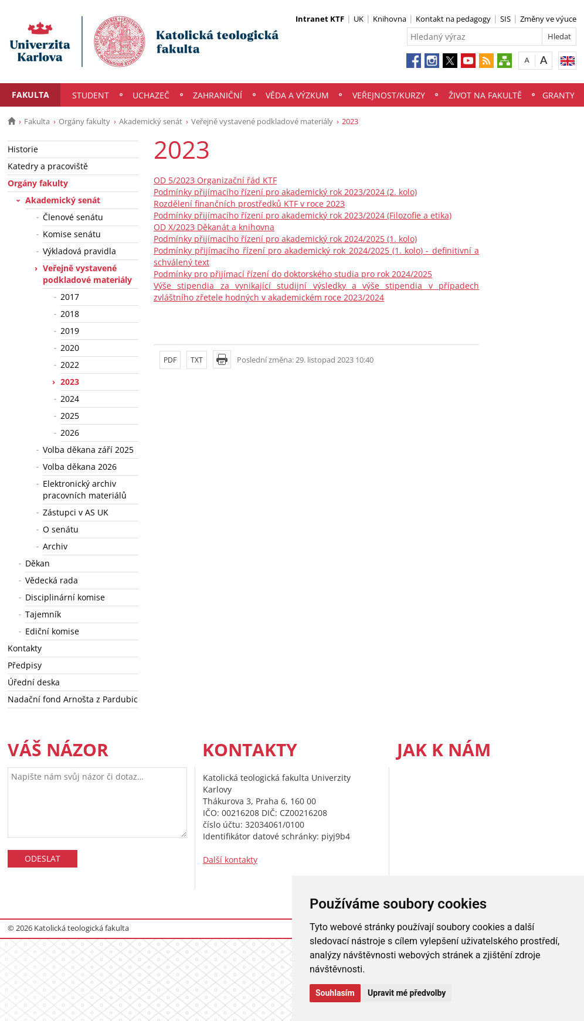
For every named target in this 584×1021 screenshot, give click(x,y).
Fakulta (30, 94)
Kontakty (25, 648)
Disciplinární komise (65, 597)
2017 (69, 296)
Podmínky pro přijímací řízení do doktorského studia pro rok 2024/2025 (293, 273)
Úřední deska (34, 682)
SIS (505, 18)
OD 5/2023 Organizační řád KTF (215, 180)
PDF (170, 360)
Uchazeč (151, 95)
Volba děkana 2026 (80, 466)
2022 (69, 364)
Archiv (55, 546)
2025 (69, 415)
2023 (69, 381)
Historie (23, 149)
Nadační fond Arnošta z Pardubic (73, 699)
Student (90, 95)
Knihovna (389, 18)
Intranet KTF (320, 18)
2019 (69, 330)
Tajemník (43, 614)
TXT (197, 360)
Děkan (37, 563)
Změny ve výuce (548, 18)
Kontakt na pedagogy (453, 18)
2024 (69, 398)
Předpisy (25, 665)
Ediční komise (52, 631)
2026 (69, 432)
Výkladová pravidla (79, 251)
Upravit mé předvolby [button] (407, 993)
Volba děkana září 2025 (88, 449)
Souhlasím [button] (335, 993)
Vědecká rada (51, 580)
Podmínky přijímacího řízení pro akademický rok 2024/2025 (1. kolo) (285, 238)
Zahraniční (217, 95)
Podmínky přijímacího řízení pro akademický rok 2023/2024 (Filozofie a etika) (302, 215)
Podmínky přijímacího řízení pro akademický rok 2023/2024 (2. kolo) (285, 191)
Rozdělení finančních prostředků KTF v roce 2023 (249, 203)
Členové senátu (73, 217)
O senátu (61, 529)
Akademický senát (150, 121)
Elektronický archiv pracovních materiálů (85, 489)
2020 (69, 347)
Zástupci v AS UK (75, 512)
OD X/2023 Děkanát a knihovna (214, 227)
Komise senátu (72, 234)
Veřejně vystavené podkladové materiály (262, 121)
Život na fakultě (485, 95)
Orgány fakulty (84, 121)
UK (359, 18)
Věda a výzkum (297, 95)
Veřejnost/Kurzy (388, 95)
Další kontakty (230, 859)
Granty (558, 95)
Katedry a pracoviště (48, 166)
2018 (69, 313)
